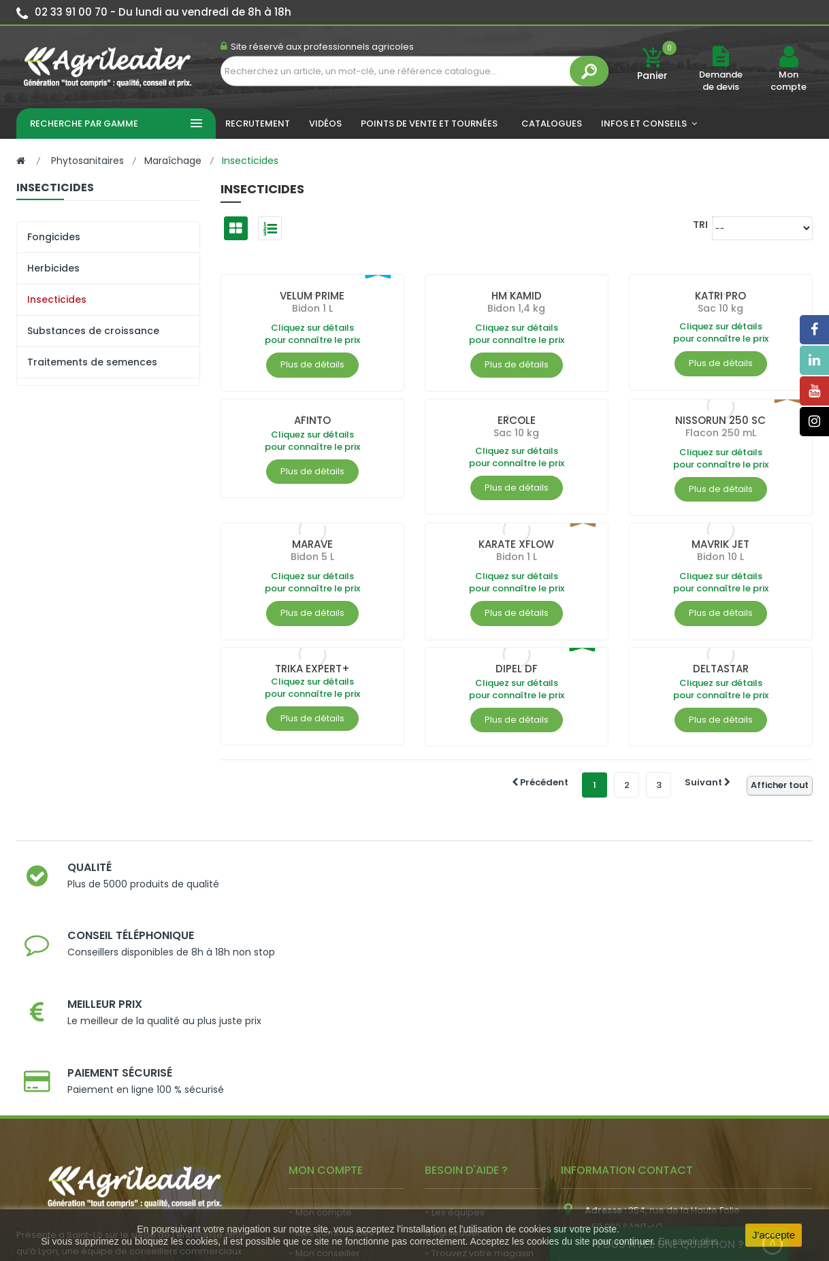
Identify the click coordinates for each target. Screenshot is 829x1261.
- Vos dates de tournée (340, 1087)
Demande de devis (721, 80)
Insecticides (56, 299)
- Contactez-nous (464, 1128)
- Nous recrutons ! (328, 1142)
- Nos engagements (470, 1087)
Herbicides (53, 268)
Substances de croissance (93, 331)
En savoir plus (688, 1241)
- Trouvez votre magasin (479, 1067)
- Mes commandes (331, 1047)
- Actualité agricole (331, 1122)
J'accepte (773, 1235)
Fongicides (53, 237)
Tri (700, 224)
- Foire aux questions (471, 1108)
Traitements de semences (92, 362)
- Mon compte (320, 1026)
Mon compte (788, 81)
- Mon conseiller (324, 1067)
